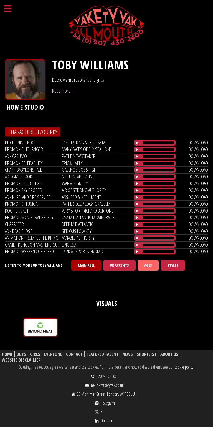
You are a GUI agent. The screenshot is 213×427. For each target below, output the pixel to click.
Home (7, 354)
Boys (21, 354)
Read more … (63, 90)
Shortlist (146, 354)
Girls (35, 354)
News (127, 354)
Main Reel (86, 265)
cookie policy (183, 367)
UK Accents (119, 265)
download (198, 142)
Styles (172, 265)
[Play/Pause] (137, 143)
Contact (74, 354)
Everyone (53, 354)
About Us (169, 354)
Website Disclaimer (21, 360)
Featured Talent (102, 354)
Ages (148, 265)
